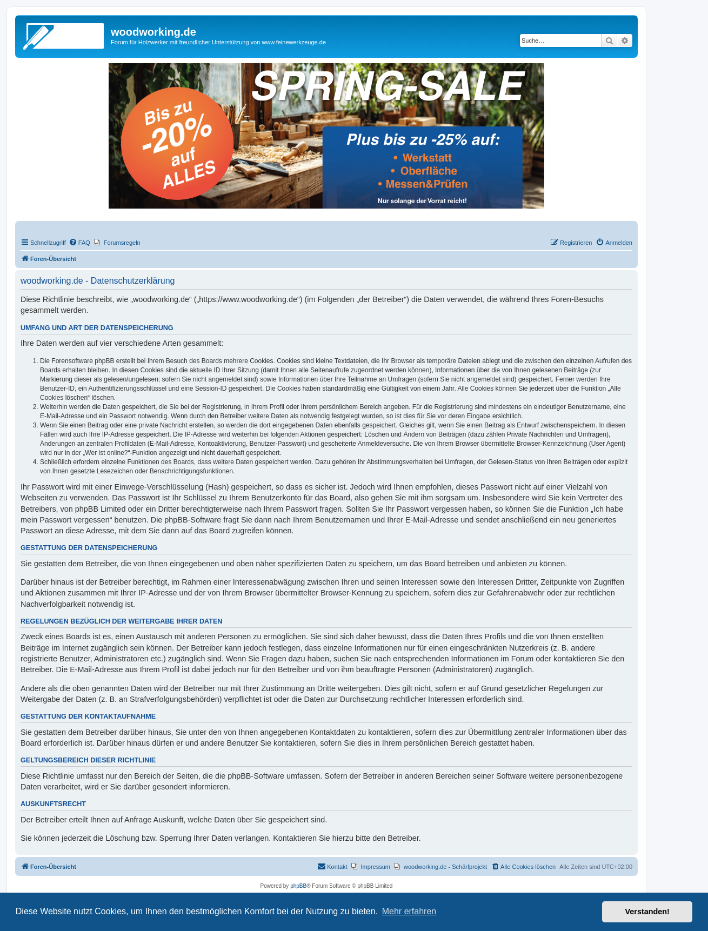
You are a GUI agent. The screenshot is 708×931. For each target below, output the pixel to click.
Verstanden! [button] (647, 911)
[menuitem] (79, 242)
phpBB (298, 886)
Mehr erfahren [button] (409, 911)
